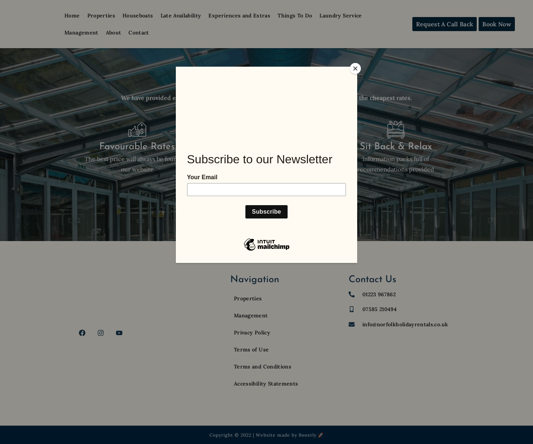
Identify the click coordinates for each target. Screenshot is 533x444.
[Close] (355, 68)
